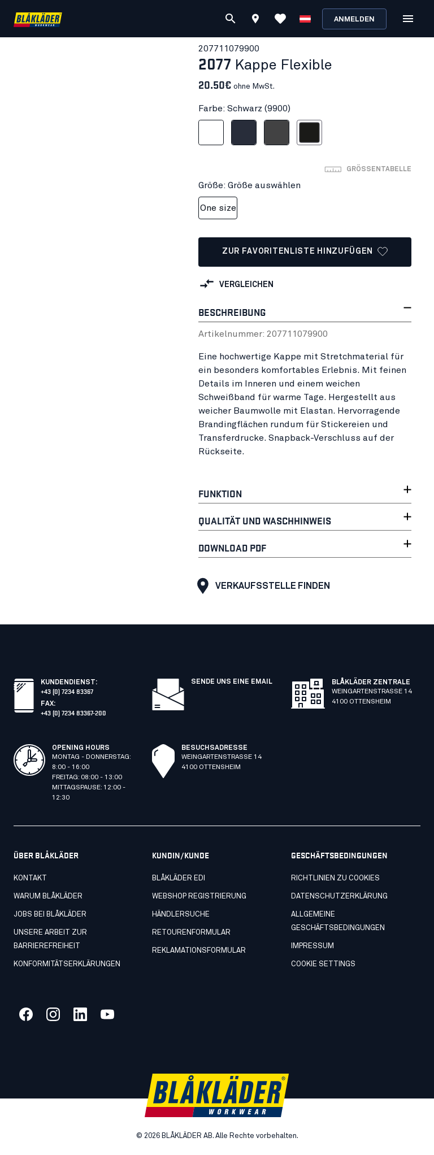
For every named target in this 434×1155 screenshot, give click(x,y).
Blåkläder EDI (178, 878)
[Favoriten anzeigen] (280, 18)
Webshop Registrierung (199, 896)
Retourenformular (191, 932)
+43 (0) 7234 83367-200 (73, 712)
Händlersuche (181, 914)
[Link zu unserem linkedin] (80, 1014)
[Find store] (255, 20)
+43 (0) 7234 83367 (67, 690)
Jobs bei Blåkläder (50, 914)
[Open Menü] (408, 18)
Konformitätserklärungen (67, 964)
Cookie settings (323, 964)
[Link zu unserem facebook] (26, 1014)
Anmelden (354, 19)
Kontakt (30, 878)
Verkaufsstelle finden (261, 586)
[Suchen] (230, 18)
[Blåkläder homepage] (38, 19)
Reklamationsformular (199, 950)
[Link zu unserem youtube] (107, 1014)
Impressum (312, 946)
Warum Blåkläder (48, 896)
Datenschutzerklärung (339, 896)
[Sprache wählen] (305, 18)
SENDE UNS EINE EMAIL (231, 682)
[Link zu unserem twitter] (53, 1014)
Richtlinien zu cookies (335, 878)
